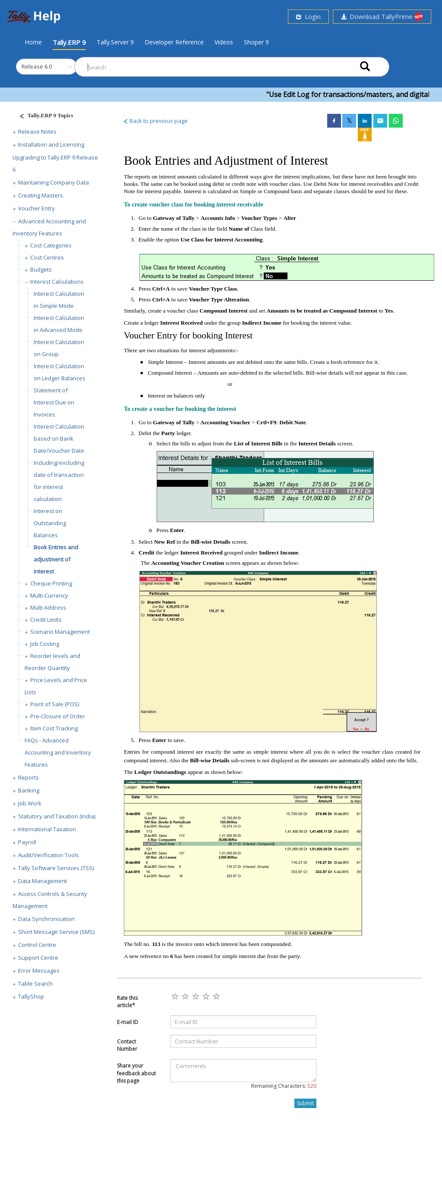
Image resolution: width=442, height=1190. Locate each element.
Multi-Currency (49, 595)
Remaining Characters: (283, 1086)
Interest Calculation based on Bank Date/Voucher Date (59, 438)
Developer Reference (174, 42)
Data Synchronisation (46, 919)
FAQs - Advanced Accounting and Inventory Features (58, 752)
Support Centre (38, 957)
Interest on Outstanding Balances (50, 523)
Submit (305, 1103)
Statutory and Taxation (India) (56, 816)
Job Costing (44, 644)
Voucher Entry (36, 208)
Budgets (41, 269)
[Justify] (43, 116)
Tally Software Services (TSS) (56, 868)
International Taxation (47, 829)
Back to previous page (155, 121)
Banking (28, 790)
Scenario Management (60, 632)
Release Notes (37, 131)
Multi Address (48, 607)
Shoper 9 (256, 42)
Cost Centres (47, 257)
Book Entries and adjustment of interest (56, 559)
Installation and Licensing (51, 144)
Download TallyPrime (382, 16)
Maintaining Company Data (53, 182)
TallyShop (31, 996)
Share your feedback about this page (136, 1073)
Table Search (35, 983)
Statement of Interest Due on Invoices (54, 402)
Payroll (27, 842)
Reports (28, 777)
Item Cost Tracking (54, 728)
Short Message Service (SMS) (56, 932)
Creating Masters (40, 195)
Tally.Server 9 (115, 42)
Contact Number (127, 1045)
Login (308, 16)
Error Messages (39, 970)
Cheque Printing (51, 583)
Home (33, 42)
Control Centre (37, 945)
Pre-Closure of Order (57, 716)
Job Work (29, 803)
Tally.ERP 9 (69, 42)
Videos (224, 42)
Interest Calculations (57, 281)
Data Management (42, 881)
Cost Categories (51, 245)
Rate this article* (127, 1001)
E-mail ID (127, 1022)
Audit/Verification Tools (48, 855)
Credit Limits (46, 619)
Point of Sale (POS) (54, 704)
